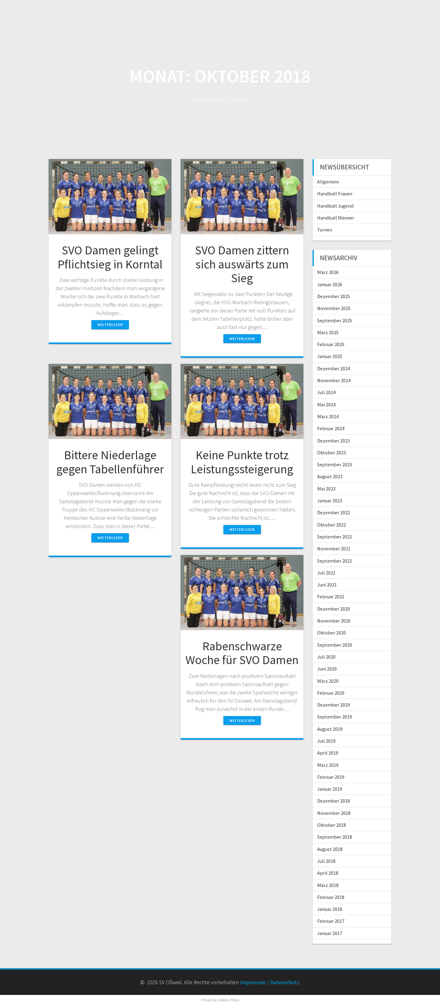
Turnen (324, 230)
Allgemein (328, 182)
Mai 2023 (326, 489)
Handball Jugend (335, 206)
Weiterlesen (110, 324)
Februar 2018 (330, 897)
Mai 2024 (326, 404)
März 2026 (328, 272)
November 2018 (333, 813)
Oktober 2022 (331, 525)
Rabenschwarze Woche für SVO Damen (242, 653)
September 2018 (334, 837)
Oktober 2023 (331, 452)
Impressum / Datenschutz (269, 982)
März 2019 (328, 765)
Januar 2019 (329, 789)
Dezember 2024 (333, 368)
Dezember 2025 (333, 296)
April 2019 (327, 753)
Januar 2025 (329, 356)
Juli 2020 (326, 657)
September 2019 (334, 717)
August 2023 (330, 476)
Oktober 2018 (331, 825)
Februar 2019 (330, 777)
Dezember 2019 (333, 705)
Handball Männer (335, 218)
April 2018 (327, 873)
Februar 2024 (330, 428)
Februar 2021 (330, 596)
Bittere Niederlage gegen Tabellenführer (110, 462)
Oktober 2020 (331, 633)
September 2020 (334, 645)
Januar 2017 (329, 933)
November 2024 (333, 380)
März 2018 (328, 885)
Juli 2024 (326, 392)
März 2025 (328, 332)
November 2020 (333, 621)
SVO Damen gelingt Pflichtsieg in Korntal (110, 257)
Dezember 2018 (333, 801)
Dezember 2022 (333, 512)
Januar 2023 (329, 500)
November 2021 (333, 548)
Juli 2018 (326, 861)
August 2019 (330, 729)
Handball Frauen (334, 193)
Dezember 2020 (333, 609)
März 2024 (328, 416)
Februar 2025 (330, 344)
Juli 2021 (326, 573)
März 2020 (328, 681)
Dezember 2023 (333, 441)
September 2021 (334, 561)
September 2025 (334, 320)
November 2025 (333, 308)
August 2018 (330, 849)
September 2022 (334, 537)
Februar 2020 (330, 693)
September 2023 (334, 464)
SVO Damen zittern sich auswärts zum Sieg (242, 264)
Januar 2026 (329, 284)
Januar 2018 (329, 909)
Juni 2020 (327, 669)
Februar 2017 (330, 921)
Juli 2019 (326, 741)
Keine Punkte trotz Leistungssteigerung (242, 462)
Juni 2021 (327, 585)
